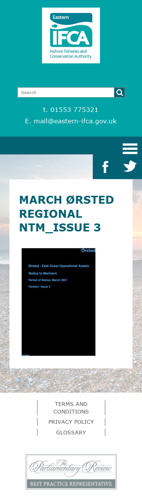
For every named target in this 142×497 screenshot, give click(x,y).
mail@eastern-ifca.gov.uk (75, 121)
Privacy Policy (71, 421)
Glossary (71, 432)
